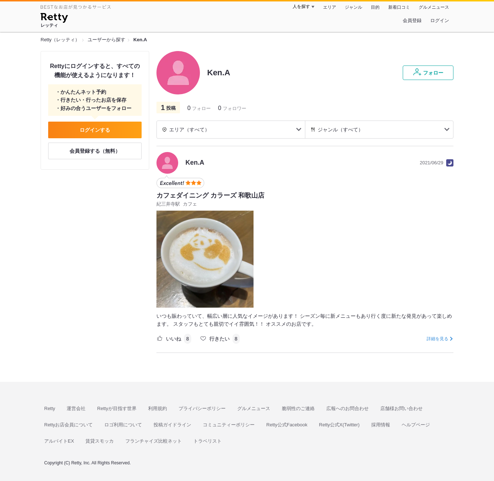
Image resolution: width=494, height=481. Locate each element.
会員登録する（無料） (95, 151)
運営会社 (76, 408)
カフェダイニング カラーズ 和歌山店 (210, 195)
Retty (49, 408)
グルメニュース (434, 7)
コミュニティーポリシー (229, 424)
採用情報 (380, 424)
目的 (375, 7)
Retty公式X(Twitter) (339, 424)
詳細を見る (437, 338)
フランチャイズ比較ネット (153, 441)
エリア (329, 7)
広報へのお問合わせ (347, 408)
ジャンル (353, 7)
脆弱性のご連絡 (298, 408)
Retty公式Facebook (286, 424)
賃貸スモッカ (99, 441)
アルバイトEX (59, 441)
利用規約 (157, 408)
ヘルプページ (416, 424)
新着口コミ (399, 7)
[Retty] (54, 19)
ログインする (95, 130)
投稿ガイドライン (172, 424)
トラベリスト (207, 441)
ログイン (439, 20)
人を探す (301, 6)
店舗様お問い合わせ (401, 408)
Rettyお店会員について (68, 424)
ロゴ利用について (123, 424)
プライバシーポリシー (202, 408)
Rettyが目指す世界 (116, 408)
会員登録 (412, 20)
